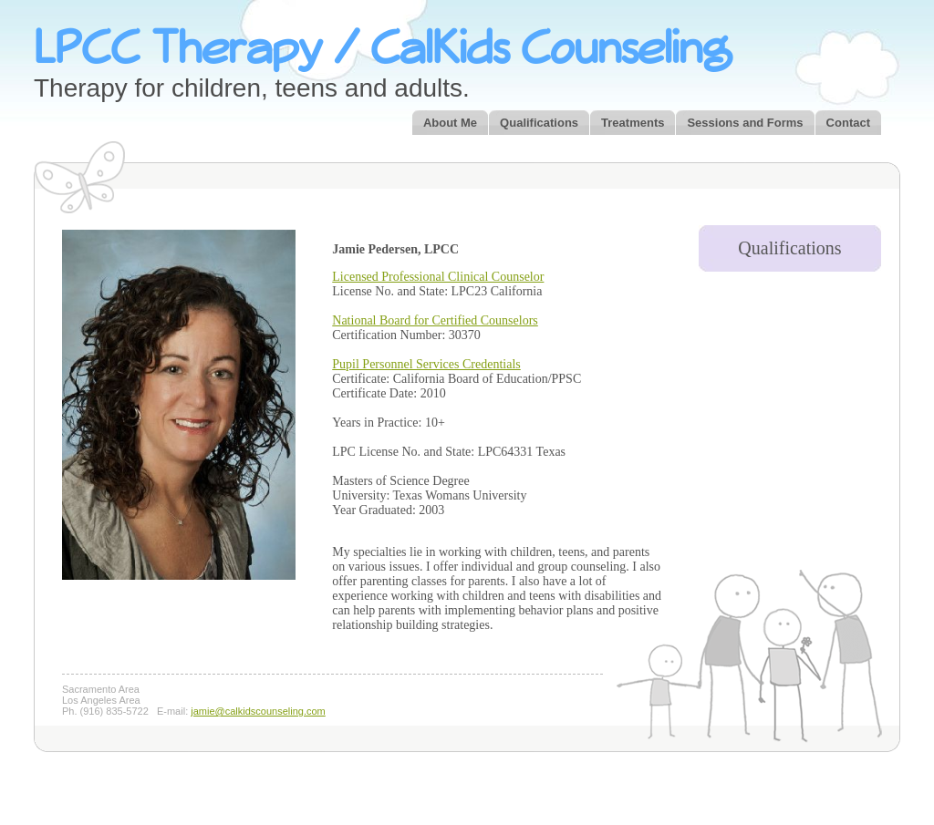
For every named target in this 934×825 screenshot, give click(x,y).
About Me (450, 122)
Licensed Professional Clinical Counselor (438, 277)
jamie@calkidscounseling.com (258, 711)
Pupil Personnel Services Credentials (426, 364)
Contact (848, 122)
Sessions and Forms (745, 122)
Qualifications (539, 122)
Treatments (632, 122)
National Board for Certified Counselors (435, 320)
